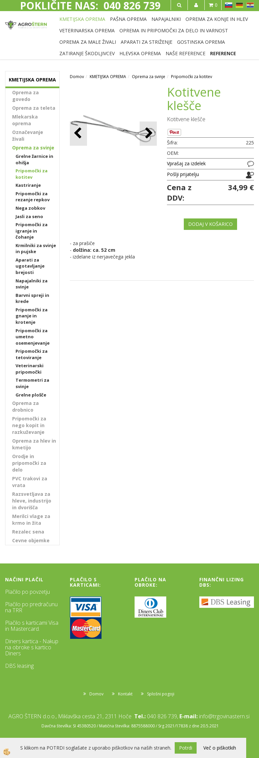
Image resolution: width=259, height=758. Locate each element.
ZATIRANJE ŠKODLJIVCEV (87, 53)
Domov (77, 76)
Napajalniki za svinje (32, 284)
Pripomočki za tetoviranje (32, 354)
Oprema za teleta (33, 108)
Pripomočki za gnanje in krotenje (32, 316)
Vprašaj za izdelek (186, 163)
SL (228, 5)
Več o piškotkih (219, 748)
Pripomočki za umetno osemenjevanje (33, 337)
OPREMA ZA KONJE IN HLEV (216, 19)
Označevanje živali (27, 135)
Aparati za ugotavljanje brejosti (30, 266)
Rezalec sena (28, 531)
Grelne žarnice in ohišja (34, 159)
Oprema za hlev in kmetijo (34, 444)
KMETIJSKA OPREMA (82, 19)
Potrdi (185, 748)
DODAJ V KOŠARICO (210, 224)
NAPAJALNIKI (166, 19)
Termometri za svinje (32, 383)
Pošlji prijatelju (183, 174)
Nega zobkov (30, 208)
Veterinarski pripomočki (30, 369)
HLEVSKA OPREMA (140, 53)
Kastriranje (28, 185)
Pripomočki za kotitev (32, 174)
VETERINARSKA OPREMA (87, 30)
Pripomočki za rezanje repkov (33, 197)
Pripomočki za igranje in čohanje (32, 230)
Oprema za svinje (33, 147)
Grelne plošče (31, 395)
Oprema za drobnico (25, 406)
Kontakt (125, 694)
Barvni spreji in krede (32, 298)
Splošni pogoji (160, 694)
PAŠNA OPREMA (128, 19)
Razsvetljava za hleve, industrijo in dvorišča (31, 501)
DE (239, 5)
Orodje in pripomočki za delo (29, 463)
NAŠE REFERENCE (185, 53)
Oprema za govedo (25, 95)
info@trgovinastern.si (224, 716)
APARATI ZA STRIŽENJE (146, 42)
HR (250, 5)
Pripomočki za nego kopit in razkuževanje (29, 425)
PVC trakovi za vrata (29, 481)
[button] (148, 133)
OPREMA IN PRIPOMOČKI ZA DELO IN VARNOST (173, 30)
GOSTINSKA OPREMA (201, 42)
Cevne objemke (31, 540)
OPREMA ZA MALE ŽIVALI (87, 42)
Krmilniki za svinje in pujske (36, 248)
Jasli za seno (29, 216)
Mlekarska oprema (25, 120)
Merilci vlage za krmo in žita (31, 519)
